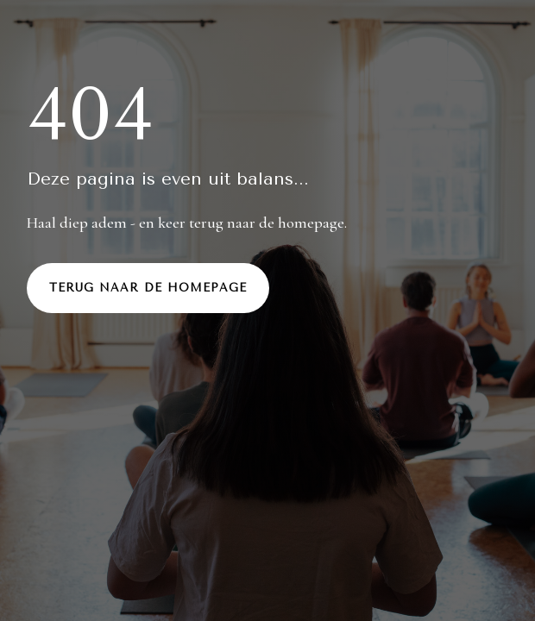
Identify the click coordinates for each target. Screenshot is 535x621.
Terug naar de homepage (148, 287)
